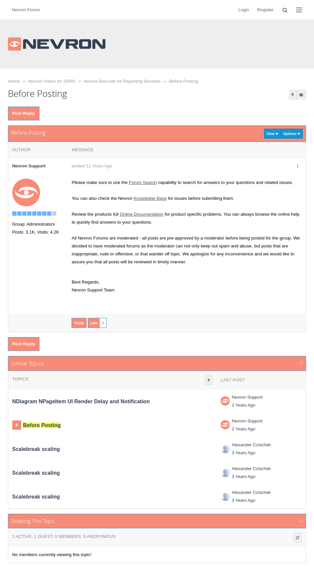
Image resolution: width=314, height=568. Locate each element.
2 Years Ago (243, 405)
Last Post (233, 379)
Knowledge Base (150, 198)
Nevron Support (247, 397)
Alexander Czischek (251, 444)
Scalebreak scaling (36, 449)
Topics (20, 378)
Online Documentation (142, 214)
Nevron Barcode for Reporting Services (122, 81)
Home (14, 81)
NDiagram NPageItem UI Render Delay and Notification (81, 401)
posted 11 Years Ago (92, 165)
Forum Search (143, 182)
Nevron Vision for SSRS (52, 81)
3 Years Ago (243, 452)
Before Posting (183, 81)
